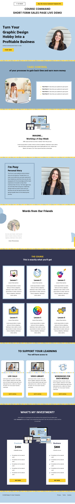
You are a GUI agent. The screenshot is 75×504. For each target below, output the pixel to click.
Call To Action (12, 395)
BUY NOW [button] (18, 482)
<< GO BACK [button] (19, 4)
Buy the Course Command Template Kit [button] (49, 4)
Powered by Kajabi (68, 500)
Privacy (59, 496)
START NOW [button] (8, 50)
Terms (64, 496)
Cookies (69, 496)
